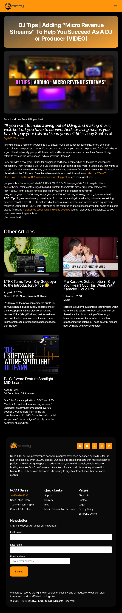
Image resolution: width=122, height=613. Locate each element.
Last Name (16, 544)
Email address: (40, 559)
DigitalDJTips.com (14, 138)
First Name (16, 532)
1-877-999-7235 (19, 495)
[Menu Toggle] (115, 5)
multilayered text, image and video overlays (46, 209)
